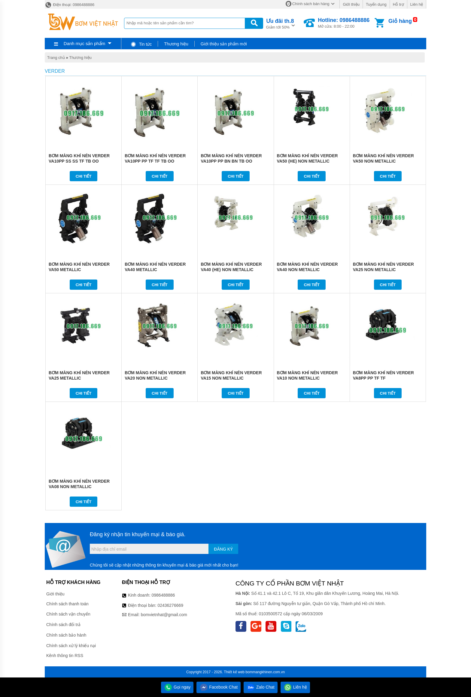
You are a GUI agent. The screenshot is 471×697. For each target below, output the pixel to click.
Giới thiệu (351, 4)
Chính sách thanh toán (67, 603)
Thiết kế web (234, 672)
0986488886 (163, 595)
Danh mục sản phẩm (84, 43)
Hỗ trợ (398, 4)
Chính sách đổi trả (63, 624)
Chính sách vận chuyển (68, 614)
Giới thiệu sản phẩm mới (224, 43)
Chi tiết (84, 176)
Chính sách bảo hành (66, 635)
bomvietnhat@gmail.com (164, 614)
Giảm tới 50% (280, 23)
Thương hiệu (176, 43)
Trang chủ (56, 57)
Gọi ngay (177, 687)
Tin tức (141, 44)
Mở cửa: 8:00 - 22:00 (343, 23)
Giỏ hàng (400, 21)
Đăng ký (223, 549)
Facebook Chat (218, 687)
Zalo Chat (261, 687)
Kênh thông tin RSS (64, 655)
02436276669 (170, 605)
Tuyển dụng (376, 4)
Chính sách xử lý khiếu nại (71, 645)
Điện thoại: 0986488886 (69, 4)
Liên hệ (416, 4)
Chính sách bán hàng (311, 4)
